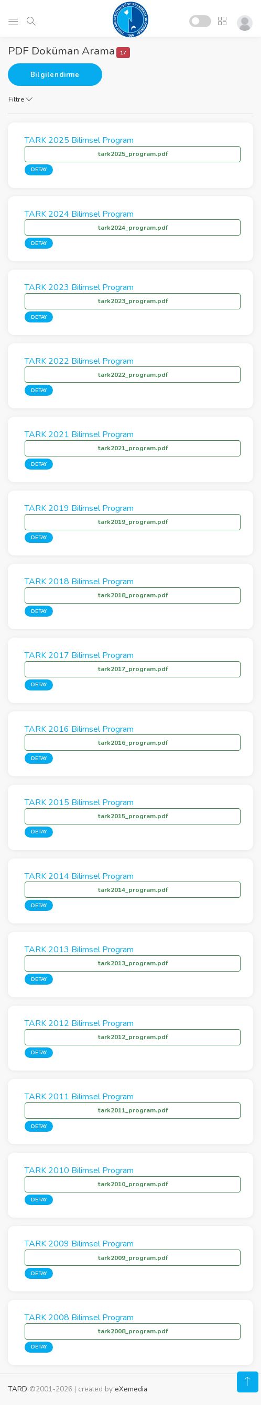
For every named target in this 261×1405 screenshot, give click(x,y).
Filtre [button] (20, 99)
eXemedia (131, 1389)
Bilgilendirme (55, 75)
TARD (17, 1389)
